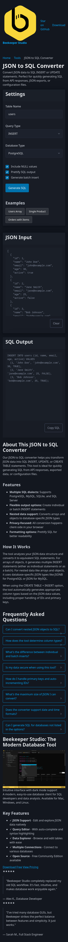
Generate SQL (17, 188)
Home (7, 58)
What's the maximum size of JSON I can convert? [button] (31, 696)
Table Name (13, 106)
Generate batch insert (22, 177)
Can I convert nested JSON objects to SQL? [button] (32, 629)
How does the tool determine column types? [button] (34, 641)
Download (58, 25)
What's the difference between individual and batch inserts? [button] (32, 654)
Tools (17, 58)
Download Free (12, 867)
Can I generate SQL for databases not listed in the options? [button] (33, 727)
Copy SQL (53, 428)
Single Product (37, 211)
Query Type (12, 126)
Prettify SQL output (20, 172)
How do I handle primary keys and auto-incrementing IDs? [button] (31, 681)
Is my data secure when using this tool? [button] (31, 667)
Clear (56, 323)
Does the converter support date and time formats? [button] (33, 712)
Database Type (15, 145)
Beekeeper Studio (20, 25)
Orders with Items (18, 219)
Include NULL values (21, 166)
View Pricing (30, 867)
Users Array (15, 211)
